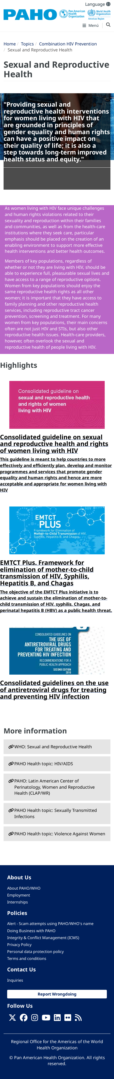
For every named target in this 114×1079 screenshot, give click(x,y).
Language (97, 4)
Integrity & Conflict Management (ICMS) (43, 937)
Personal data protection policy (35, 951)
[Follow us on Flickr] (67, 1019)
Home (10, 44)
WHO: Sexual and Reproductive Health (53, 746)
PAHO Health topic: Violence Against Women (59, 834)
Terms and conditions (26, 958)
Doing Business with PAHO (31, 930)
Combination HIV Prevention (68, 44)
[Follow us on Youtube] (46, 1019)
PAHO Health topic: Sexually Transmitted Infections (55, 813)
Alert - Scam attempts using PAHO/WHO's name (50, 923)
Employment (18, 895)
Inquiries (15, 980)
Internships (17, 902)
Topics (27, 44)
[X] (12, 1019)
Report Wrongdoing (57, 994)
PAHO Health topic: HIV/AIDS (43, 763)
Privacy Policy (19, 944)
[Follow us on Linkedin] (57, 1019)
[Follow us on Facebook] (23, 1019)
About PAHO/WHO (24, 888)
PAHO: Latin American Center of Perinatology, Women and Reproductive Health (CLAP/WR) (54, 787)
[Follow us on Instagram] (34, 1019)
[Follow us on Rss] (78, 1019)
